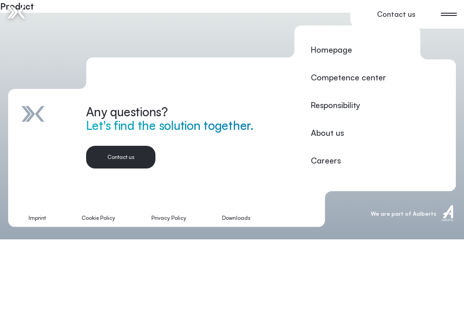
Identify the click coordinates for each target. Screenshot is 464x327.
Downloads (236, 217)
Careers (326, 160)
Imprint (37, 217)
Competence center (348, 77)
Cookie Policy (98, 217)
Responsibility (335, 105)
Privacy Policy (168, 217)
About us (327, 133)
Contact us (396, 14)
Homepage (331, 49)
